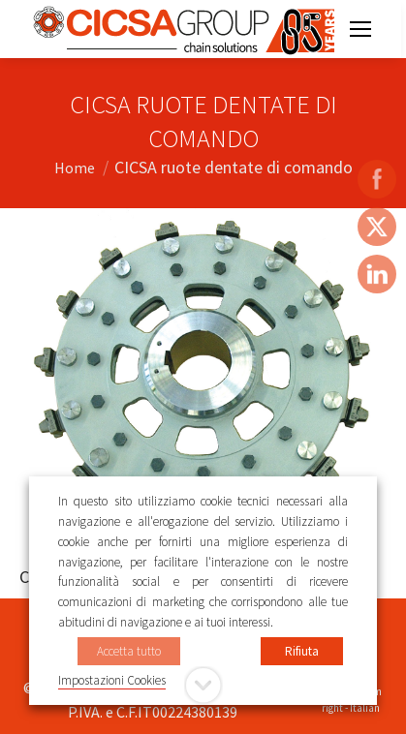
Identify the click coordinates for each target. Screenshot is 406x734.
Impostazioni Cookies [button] (112, 680)
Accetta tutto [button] (129, 651)
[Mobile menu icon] (360, 29)
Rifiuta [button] (302, 651)
